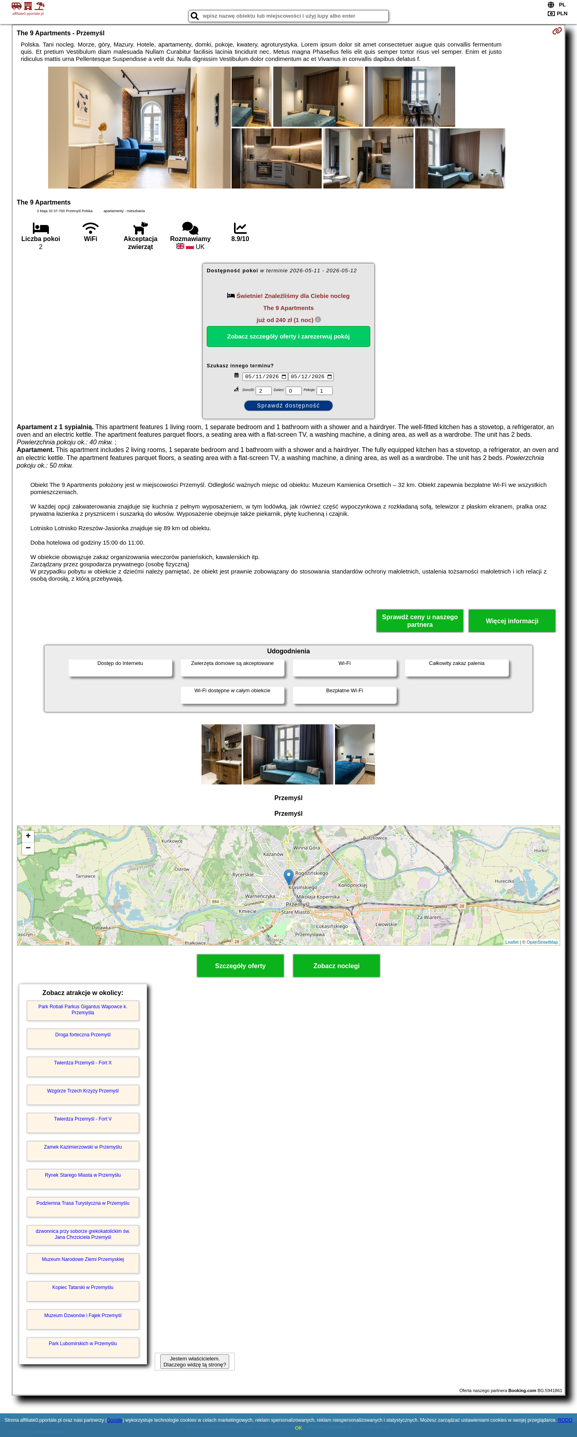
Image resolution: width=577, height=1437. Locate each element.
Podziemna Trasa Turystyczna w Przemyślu (82, 1203)
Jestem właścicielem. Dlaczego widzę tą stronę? (194, 1362)
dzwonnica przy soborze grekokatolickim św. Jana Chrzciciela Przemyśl (83, 1234)
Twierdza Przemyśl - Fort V (83, 1119)
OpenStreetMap (542, 942)
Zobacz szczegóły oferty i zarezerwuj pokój (288, 336)
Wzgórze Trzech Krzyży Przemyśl (83, 1091)
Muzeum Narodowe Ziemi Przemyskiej (83, 1259)
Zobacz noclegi (336, 966)
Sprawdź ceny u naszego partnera (420, 621)
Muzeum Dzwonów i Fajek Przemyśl (82, 1315)
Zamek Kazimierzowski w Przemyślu (83, 1147)
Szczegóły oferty (240, 966)
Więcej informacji (512, 621)
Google (115, 1420)
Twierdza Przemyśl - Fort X (83, 1063)
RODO (565, 1420)
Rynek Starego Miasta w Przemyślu (83, 1175)
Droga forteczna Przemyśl (83, 1035)
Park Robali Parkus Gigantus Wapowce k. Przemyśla (82, 1009)
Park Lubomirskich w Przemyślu (83, 1343)
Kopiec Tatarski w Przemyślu (83, 1287)
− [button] (28, 849)
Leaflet (511, 942)
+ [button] (28, 837)
